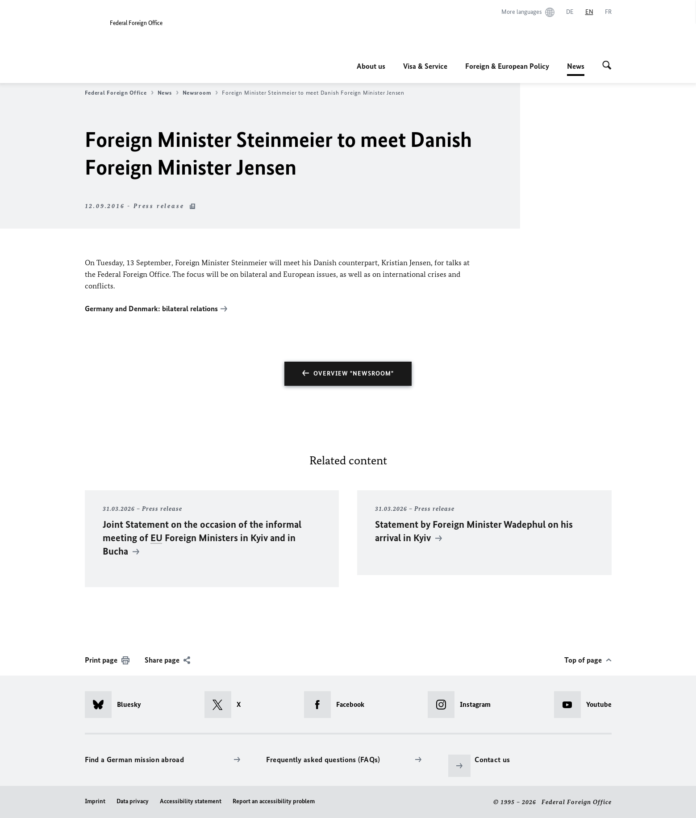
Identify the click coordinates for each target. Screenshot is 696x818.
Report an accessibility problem (274, 801)
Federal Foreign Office (119, 93)
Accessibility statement (190, 801)
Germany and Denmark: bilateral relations (151, 308)
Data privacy (133, 801)
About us (371, 66)
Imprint (95, 801)
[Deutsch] (570, 12)
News (575, 66)
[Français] (608, 12)
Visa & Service (425, 66)
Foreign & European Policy (507, 66)
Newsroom (200, 93)
